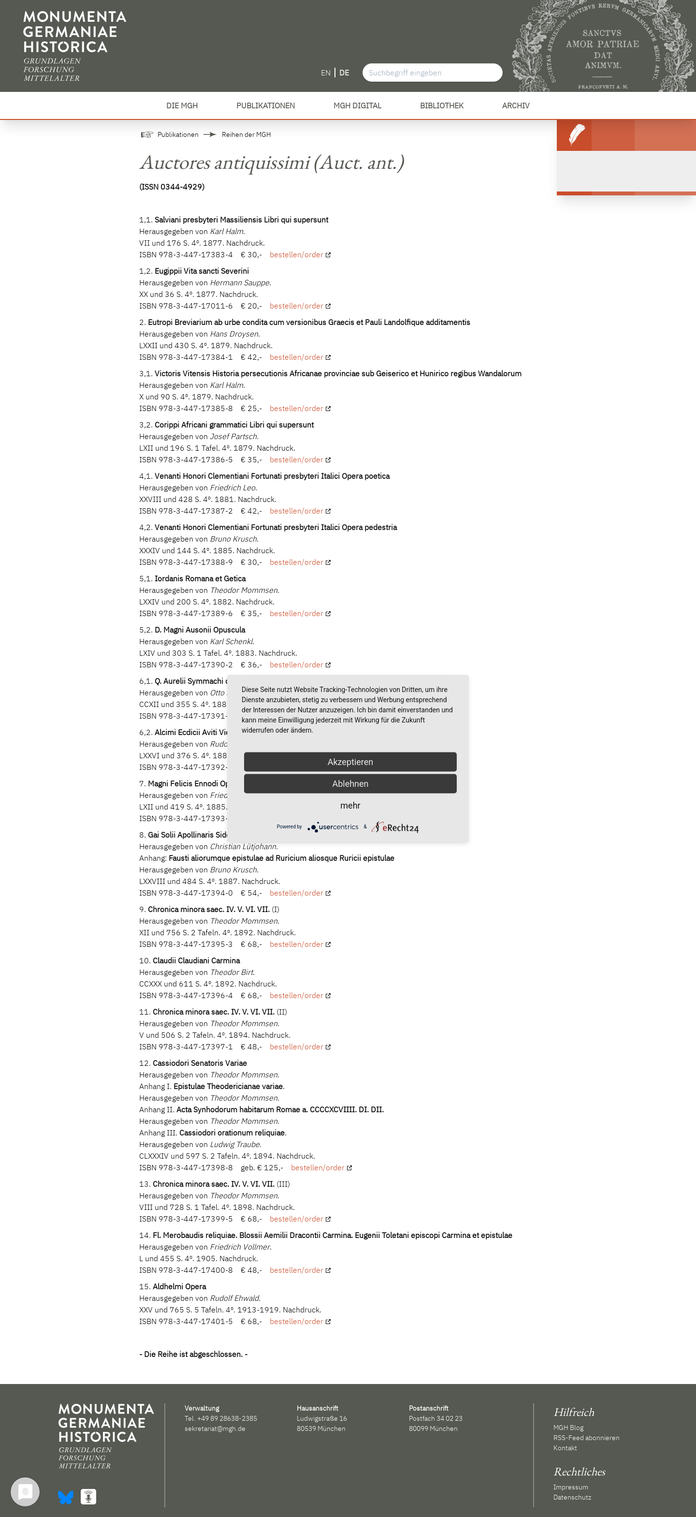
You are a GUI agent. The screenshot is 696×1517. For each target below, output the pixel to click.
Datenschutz (572, 1497)
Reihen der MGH (246, 134)
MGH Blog (568, 1427)
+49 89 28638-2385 (227, 1418)
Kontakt (565, 1447)
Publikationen (178, 134)
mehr (350, 805)
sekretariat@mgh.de (215, 1428)
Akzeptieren (351, 761)
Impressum (570, 1487)
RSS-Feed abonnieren (586, 1437)
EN (326, 72)
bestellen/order (296, 254)
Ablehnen (350, 783)
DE (344, 72)
